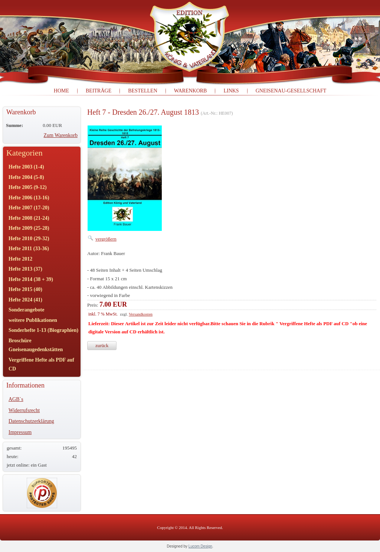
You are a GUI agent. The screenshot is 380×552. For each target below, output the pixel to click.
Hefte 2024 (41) (25, 300)
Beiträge (98, 91)
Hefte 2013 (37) (25, 269)
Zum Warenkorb (60, 135)
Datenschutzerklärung (31, 421)
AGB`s (16, 399)
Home (61, 91)
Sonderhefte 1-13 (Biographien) (43, 330)
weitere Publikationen (33, 320)
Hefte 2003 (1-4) (26, 167)
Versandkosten (141, 314)
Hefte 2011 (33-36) (29, 248)
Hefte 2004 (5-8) (26, 177)
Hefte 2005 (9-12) (28, 187)
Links (231, 91)
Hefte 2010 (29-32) (29, 238)
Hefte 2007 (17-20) (29, 207)
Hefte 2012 (20, 259)
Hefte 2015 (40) (25, 289)
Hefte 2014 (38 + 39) (31, 279)
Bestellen (142, 91)
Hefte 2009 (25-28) (29, 228)
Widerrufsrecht (24, 410)
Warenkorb (190, 91)
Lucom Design (200, 546)
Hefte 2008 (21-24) (29, 218)
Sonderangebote (26, 310)
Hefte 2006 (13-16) (29, 197)
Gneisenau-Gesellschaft (291, 91)
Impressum (20, 432)
